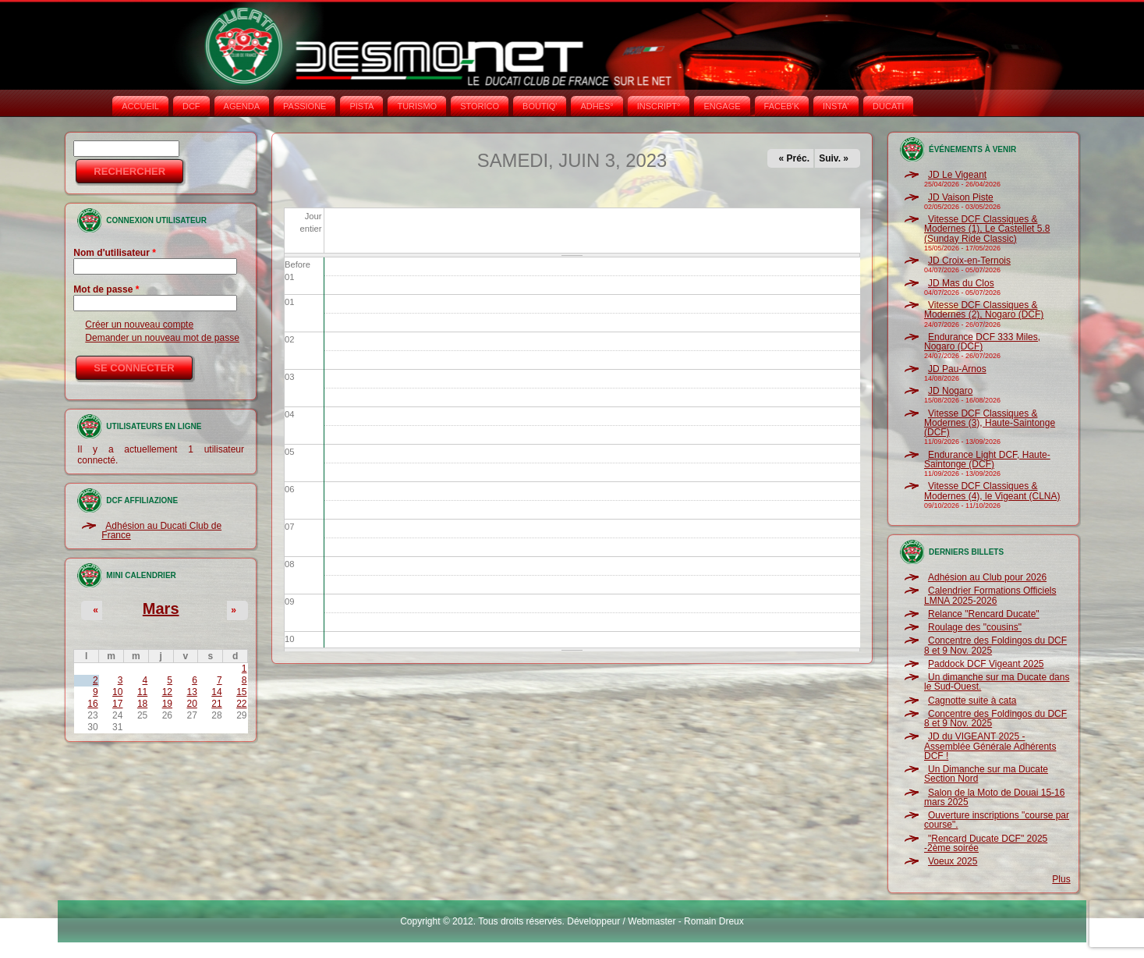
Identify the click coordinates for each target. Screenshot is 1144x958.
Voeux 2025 (952, 861)
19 (167, 703)
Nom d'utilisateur (114, 252)
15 (241, 692)
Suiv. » (833, 158)
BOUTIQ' (539, 106)
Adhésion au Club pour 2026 (987, 577)
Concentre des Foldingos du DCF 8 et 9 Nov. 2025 (995, 645)
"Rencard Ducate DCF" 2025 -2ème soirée (985, 843)
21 (216, 703)
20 (191, 703)
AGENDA (242, 106)
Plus (1061, 879)
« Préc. (794, 158)
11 (142, 692)
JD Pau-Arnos (957, 369)
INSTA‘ (836, 106)
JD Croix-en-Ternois (969, 260)
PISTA (361, 106)
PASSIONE (304, 106)
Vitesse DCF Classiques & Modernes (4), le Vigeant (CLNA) (992, 491)
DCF (191, 106)
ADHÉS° (596, 106)
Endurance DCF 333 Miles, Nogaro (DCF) (982, 342)
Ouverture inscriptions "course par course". (996, 820)
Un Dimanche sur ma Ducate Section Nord (986, 774)
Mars (161, 608)
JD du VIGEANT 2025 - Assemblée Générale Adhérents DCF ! (990, 746)
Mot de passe (106, 289)
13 (191, 692)
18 (142, 703)
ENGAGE (721, 106)
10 (117, 692)
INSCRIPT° (659, 106)
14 (216, 692)
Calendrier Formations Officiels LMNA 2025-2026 (990, 595)
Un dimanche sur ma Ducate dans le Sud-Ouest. (996, 682)
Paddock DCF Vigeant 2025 (986, 663)
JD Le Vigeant (957, 174)
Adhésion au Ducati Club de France (161, 530)
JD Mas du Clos (961, 283)
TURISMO (417, 106)
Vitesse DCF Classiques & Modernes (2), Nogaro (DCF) (983, 310)
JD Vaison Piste (960, 197)
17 (117, 703)
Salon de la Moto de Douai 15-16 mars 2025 (994, 797)
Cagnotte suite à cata (972, 700)
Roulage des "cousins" (975, 627)
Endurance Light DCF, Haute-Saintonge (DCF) (987, 459)
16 (92, 703)
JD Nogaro (950, 390)
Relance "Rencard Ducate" (984, 614)
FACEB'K (782, 106)
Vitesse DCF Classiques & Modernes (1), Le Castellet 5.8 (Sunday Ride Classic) (987, 229)
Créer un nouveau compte (139, 324)
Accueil (140, 106)
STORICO (479, 106)
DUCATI (888, 106)
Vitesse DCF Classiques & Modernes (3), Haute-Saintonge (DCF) (989, 423)
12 (167, 692)
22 (241, 703)
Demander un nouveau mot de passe (162, 337)
